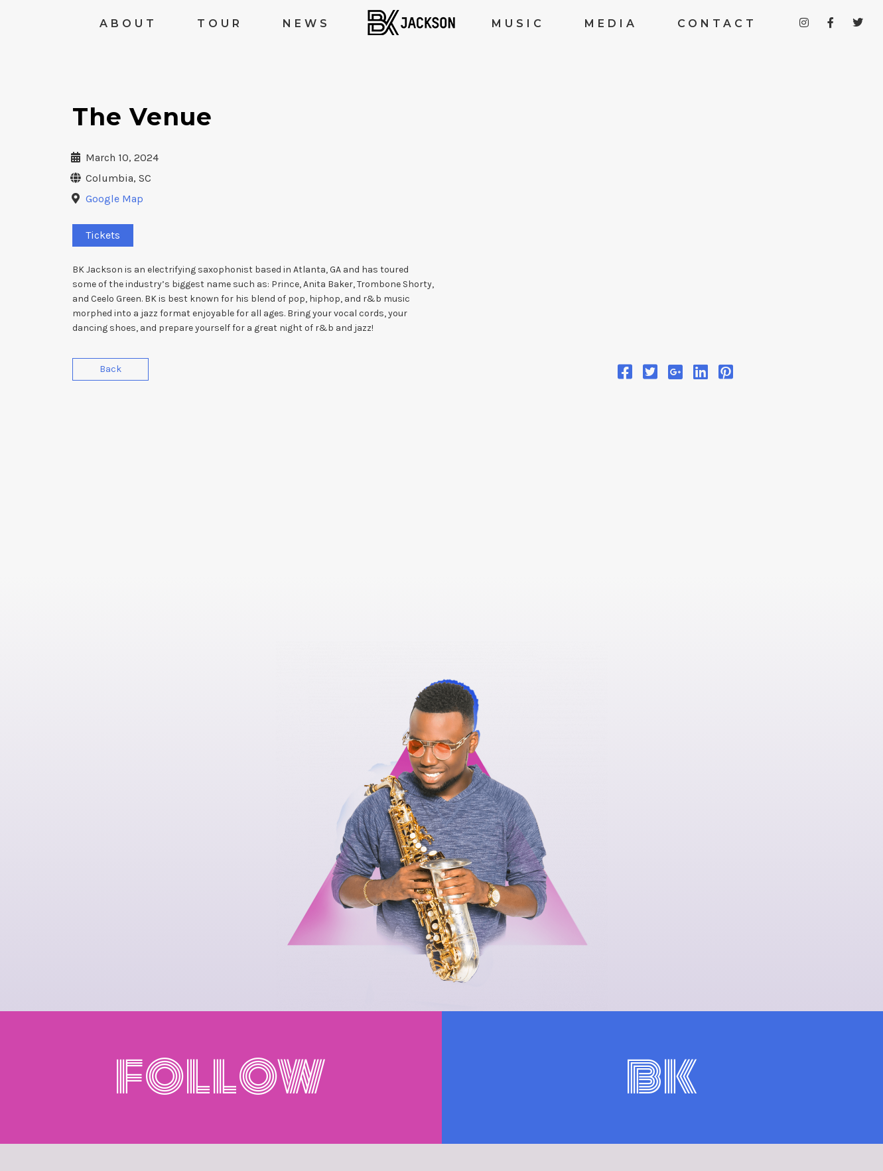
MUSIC (518, 23)
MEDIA (611, 23)
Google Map (114, 198)
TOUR (220, 23)
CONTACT (717, 23)
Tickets (103, 235)
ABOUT (128, 23)
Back (110, 369)
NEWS (306, 23)
